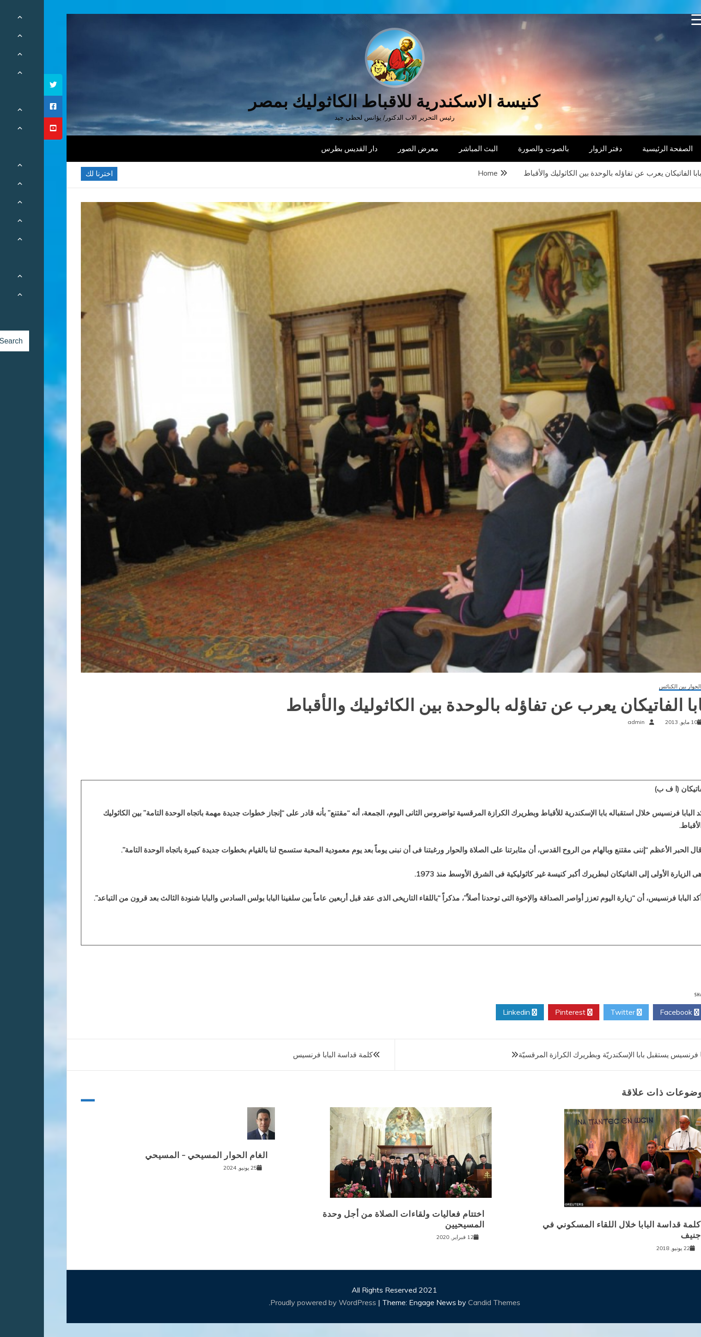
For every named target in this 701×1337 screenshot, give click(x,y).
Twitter (582, 1012)
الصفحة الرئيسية (623, 148)
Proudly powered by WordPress (280, 1302)
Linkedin (476, 1012)
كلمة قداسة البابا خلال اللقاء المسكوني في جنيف (578, 1230)
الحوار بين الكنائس (636, 687)
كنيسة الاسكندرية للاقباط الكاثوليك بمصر (350, 101)
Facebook (635, 1012)
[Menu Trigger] (653, 19)
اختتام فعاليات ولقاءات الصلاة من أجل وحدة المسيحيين (360, 1219)
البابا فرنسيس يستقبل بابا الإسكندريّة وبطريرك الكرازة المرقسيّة (572, 1054)
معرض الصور (374, 148)
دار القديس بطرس (305, 148)
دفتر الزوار (561, 148)
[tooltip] (9, 85)
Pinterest (530, 1012)
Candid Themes (450, 1302)
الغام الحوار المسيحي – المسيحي (162, 1155)
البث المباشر (434, 148)
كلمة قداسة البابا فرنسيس (289, 1054)
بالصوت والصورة (499, 148)
